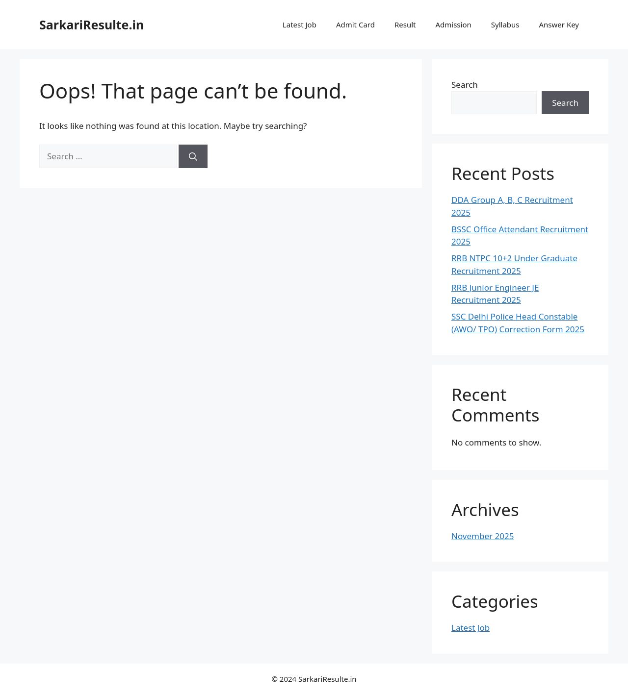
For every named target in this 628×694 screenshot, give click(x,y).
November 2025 (482, 536)
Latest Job (299, 24)
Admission (453, 24)
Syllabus (505, 24)
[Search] (193, 156)
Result (405, 24)
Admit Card (355, 24)
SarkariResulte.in (91, 24)
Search (464, 84)
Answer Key (559, 24)
